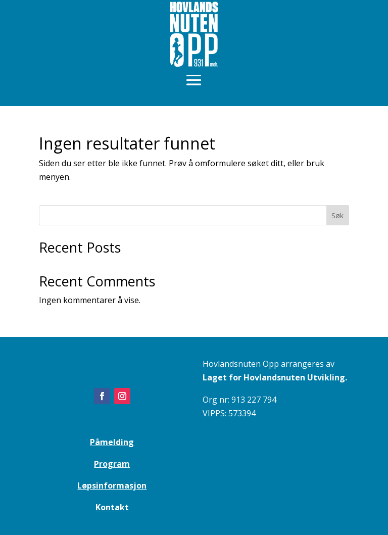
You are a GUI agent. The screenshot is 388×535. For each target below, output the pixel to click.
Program (112, 463)
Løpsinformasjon (112, 485)
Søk (337, 215)
